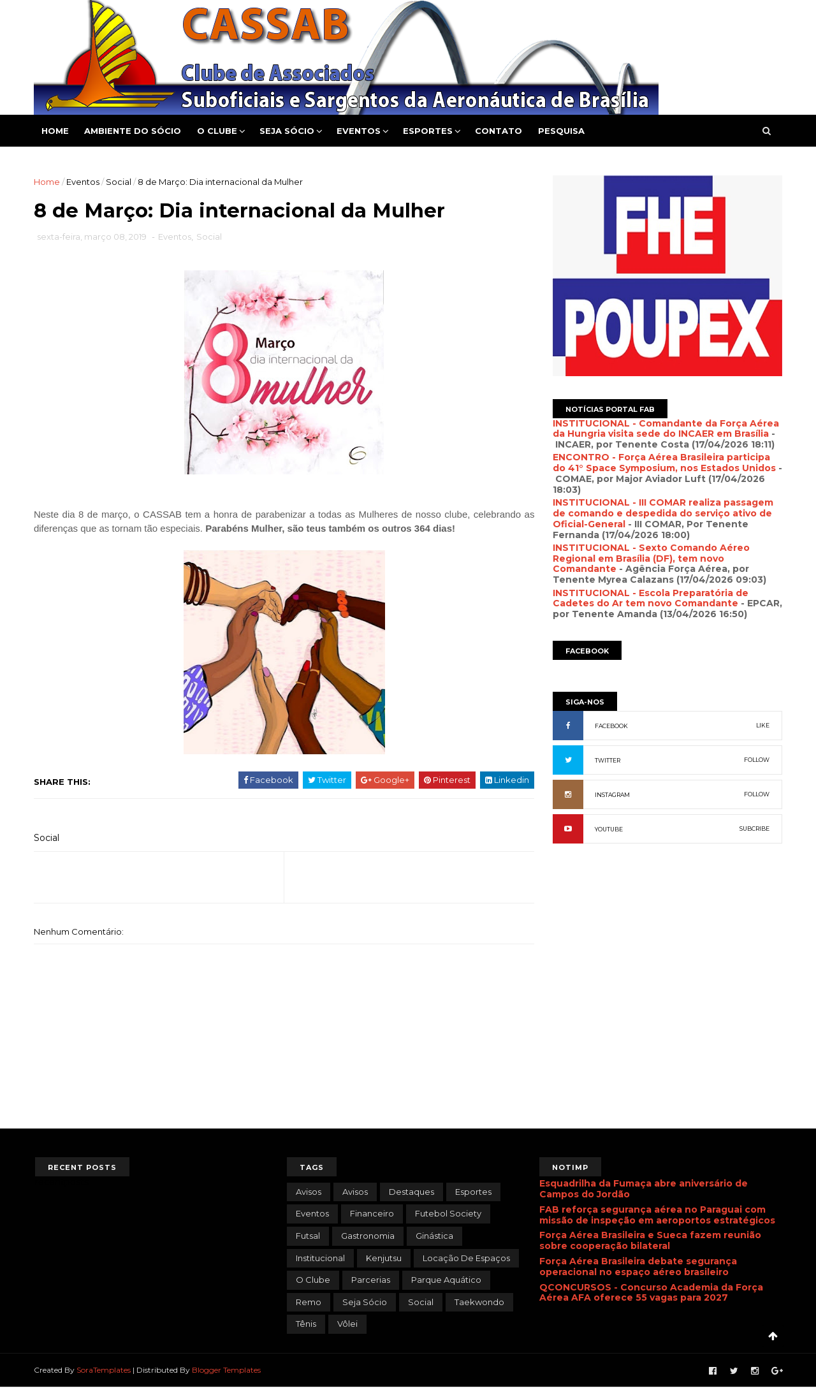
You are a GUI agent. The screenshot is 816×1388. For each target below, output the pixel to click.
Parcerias (370, 1280)
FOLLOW (755, 759)
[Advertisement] (666, 992)
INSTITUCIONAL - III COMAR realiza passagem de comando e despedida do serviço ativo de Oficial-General (661, 513)
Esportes (429, 131)
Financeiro (372, 1214)
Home (56, 131)
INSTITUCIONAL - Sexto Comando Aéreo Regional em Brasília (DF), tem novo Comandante (649, 558)
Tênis (306, 1325)
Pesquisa (562, 131)
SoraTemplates (105, 1370)
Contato (499, 131)
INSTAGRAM (611, 794)
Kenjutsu (384, 1258)
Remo (308, 1302)
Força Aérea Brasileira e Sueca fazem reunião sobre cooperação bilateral (650, 1242)
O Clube (218, 131)
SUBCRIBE (753, 828)
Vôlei (347, 1325)
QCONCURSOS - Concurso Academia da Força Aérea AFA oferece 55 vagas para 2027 (651, 1293)
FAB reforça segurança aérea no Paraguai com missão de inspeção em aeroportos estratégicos (657, 1215)
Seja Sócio (288, 131)
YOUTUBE (608, 829)
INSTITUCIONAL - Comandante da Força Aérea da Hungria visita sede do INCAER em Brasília (664, 429)
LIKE (761, 725)
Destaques (411, 1192)
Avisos (355, 1192)
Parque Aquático (446, 1280)
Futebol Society (448, 1214)
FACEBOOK (610, 725)
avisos (308, 1192)
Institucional (320, 1258)
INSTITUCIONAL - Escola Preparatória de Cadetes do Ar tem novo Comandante (649, 598)
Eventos (360, 131)
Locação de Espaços (466, 1258)
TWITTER (606, 760)
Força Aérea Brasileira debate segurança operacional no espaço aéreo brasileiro (638, 1267)
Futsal (308, 1236)
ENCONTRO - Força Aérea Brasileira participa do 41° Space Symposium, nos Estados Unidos (663, 462)
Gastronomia (368, 1236)
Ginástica (434, 1236)
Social (120, 182)
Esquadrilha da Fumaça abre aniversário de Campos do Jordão (643, 1189)
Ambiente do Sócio (133, 131)
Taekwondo (479, 1302)
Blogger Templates (227, 1370)
